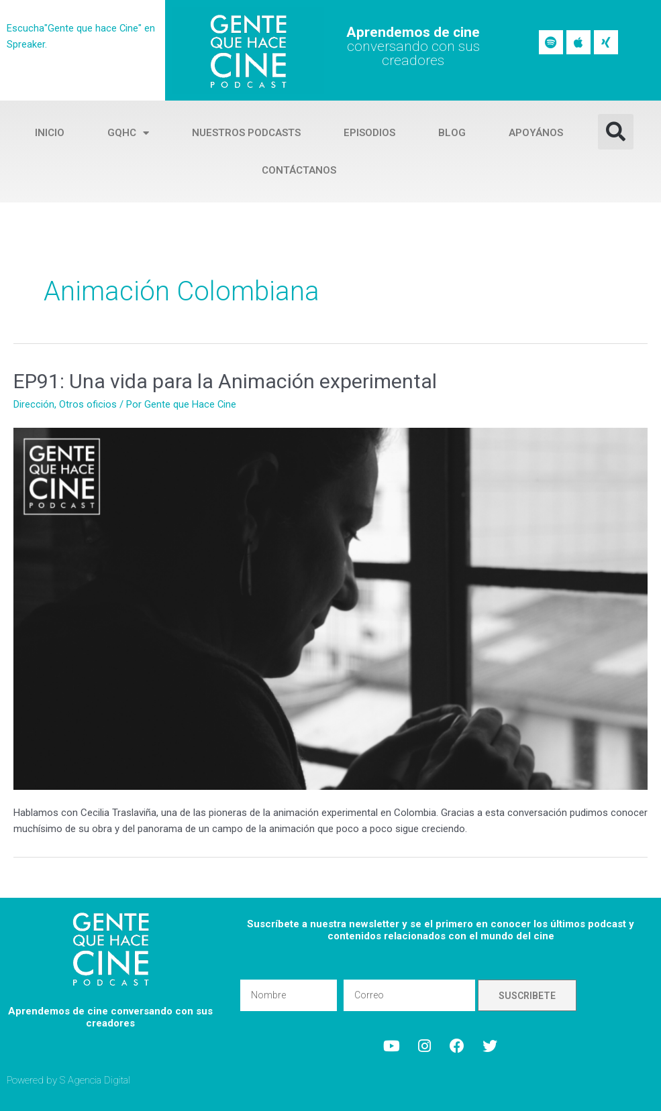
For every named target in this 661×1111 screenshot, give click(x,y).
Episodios (369, 133)
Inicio (49, 133)
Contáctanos (299, 170)
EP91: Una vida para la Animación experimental (225, 381)
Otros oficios (88, 404)
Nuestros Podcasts (246, 133)
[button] (615, 132)
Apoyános (536, 133)
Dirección (33, 404)
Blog (452, 133)
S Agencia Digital (96, 1080)
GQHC (128, 133)
